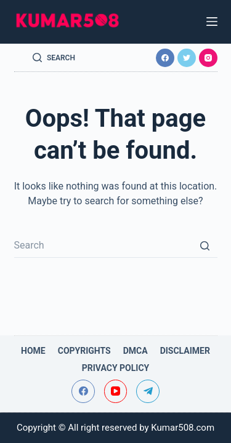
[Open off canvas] (211, 21)
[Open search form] (54, 57)
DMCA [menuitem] (135, 351)
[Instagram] (208, 58)
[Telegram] (148, 391)
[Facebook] (165, 58)
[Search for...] (115, 245)
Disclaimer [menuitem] (185, 351)
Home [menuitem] (33, 351)
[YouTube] (116, 391)
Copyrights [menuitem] (84, 351)
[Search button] (205, 245)
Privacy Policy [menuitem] (116, 368)
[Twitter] (186, 58)
